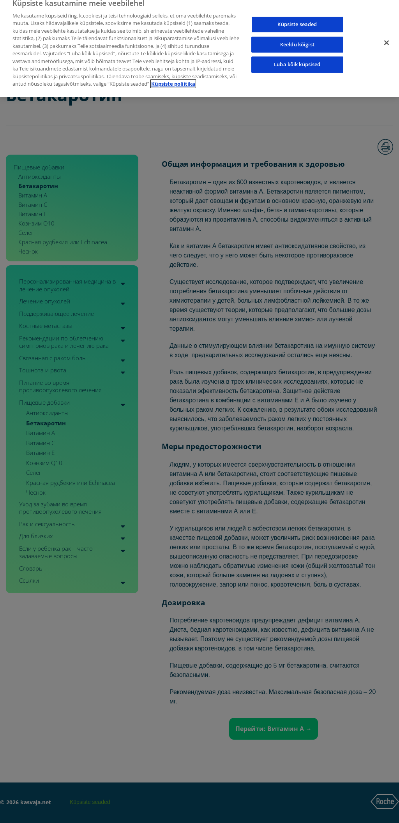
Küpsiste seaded (297, 17)
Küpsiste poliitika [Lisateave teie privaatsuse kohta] (173, 77)
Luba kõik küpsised (297, 58)
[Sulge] (386, 36)
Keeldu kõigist (297, 38)
